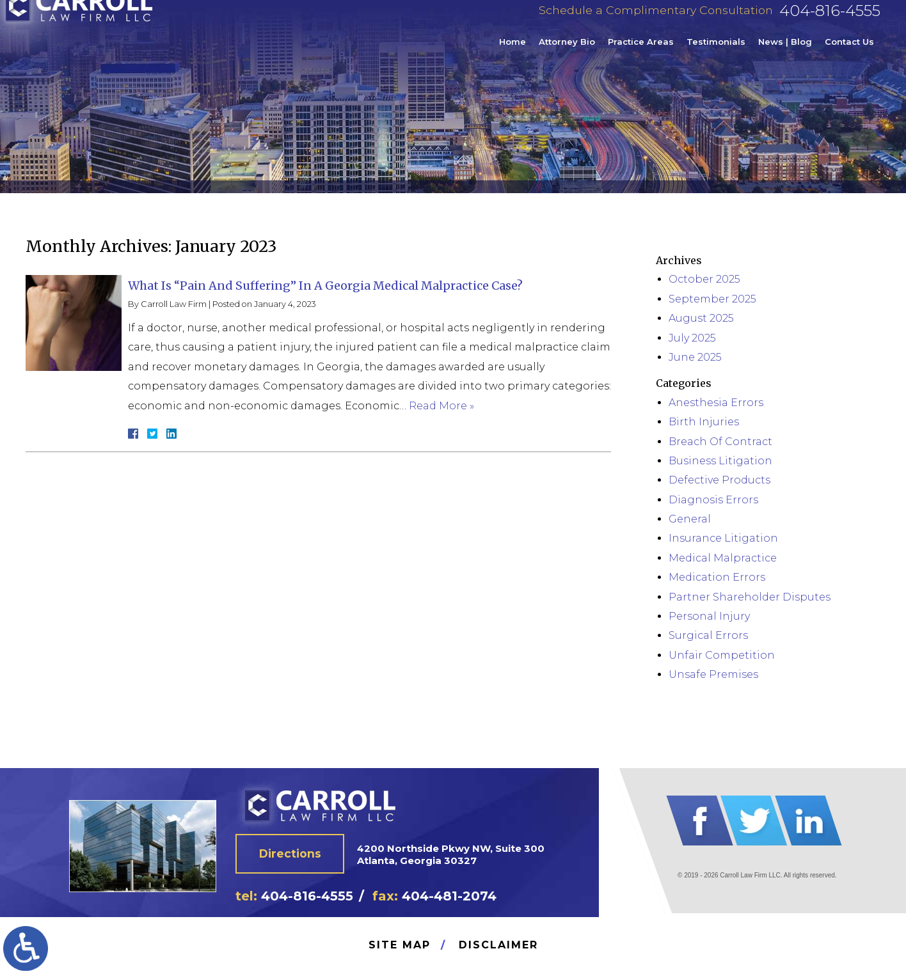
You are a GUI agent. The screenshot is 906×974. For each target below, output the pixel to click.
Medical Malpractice (723, 558)
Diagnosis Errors (713, 500)
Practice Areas (641, 54)
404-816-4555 (829, 22)
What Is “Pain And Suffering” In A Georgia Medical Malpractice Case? (325, 285)
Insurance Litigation (723, 538)
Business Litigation (720, 461)
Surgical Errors (708, 635)
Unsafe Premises (713, 674)
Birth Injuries (704, 422)
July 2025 (692, 338)
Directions (294, 855)
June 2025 (695, 357)
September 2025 (712, 299)
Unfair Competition (722, 655)
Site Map (400, 945)
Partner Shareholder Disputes (749, 597)
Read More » (441, 406)
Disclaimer (498, 945)
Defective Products (719, 480)
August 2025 (701, 318)
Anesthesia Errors (716, 403)
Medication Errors (717, 577)
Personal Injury (709, 616)
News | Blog (785, 54)
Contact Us (849, 54)
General (690, 519)
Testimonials (716, 54)
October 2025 (704, 279)
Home (512, 54)
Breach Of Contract (720, 442)
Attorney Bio (567, 54)
